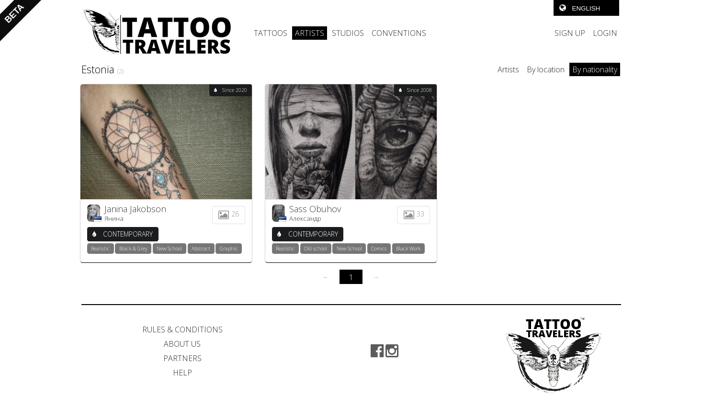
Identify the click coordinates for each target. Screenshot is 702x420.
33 (413, 213)
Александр (305, 218)
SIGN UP (570, 33)
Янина (114, 218)
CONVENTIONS (399, 33)
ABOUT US (182, 344)
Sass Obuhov (315, 209)
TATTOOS (270, 33)
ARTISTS (309, 33)
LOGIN (605, 33)
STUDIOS (348, 33)
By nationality (594, 69)
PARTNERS (182, 358)
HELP (182, 372)
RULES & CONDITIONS (182, 329)
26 (228, 213)
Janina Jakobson (135, 209)
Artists (508, 69)
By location (546, 69)
